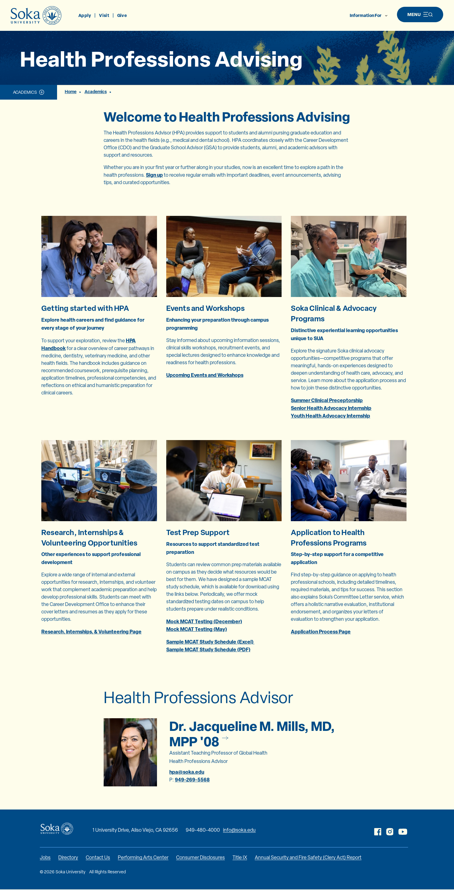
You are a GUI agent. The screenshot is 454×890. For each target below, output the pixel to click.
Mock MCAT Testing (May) (196, 629)
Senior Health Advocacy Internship (331, 408)
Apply (84, 15)
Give (122, 15)
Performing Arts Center (143, 857)
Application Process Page (321, 631)
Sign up (154, 174)
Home (70, 91)
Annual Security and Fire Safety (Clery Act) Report (308, 857)
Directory (68, 857)
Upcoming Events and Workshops (204, 375)
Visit (104, 15)
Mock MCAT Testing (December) (204, 621)
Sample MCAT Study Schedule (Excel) (210, 641)
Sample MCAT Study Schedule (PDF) (208, 649)
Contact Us (98, 857)
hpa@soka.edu (186, 771)
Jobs (45, 857)
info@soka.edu (239, 830)
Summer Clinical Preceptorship (327, 400)
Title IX (240, 857)
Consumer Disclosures (200, 857)
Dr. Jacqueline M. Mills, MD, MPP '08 (252, 733)
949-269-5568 (192, 779)
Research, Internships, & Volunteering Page (91, 631)
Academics (25, 92)
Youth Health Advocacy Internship (330, 415)
